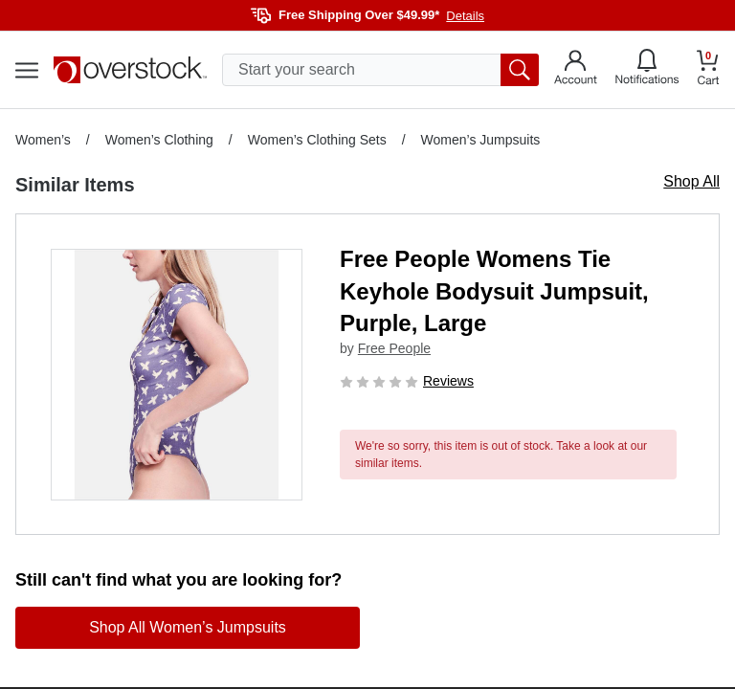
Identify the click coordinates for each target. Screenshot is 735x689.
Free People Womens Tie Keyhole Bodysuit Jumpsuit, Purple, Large (494, 291)
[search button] (520, 70)
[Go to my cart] (708, 70)
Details (465, 16)
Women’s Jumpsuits (481, 139)
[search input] (380, 70)
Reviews (448, 381)
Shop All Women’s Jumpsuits (187, 627)
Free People (394, 348)
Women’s (43, 139)
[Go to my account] (575, 70)
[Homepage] (130, 69)
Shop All (691, 181)
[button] (176, 374)
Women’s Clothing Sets (317, 139)
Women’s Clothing (159, 139)
